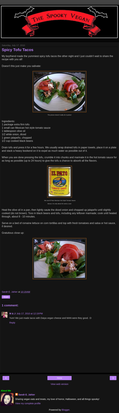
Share (5, 297)
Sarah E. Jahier (26, 394)
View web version (59, 384)
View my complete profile (28, 403)
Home (59, 378)
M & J (12, 313)
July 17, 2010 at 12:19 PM (29, 313)
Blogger (66, 410)
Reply (12, 322)
